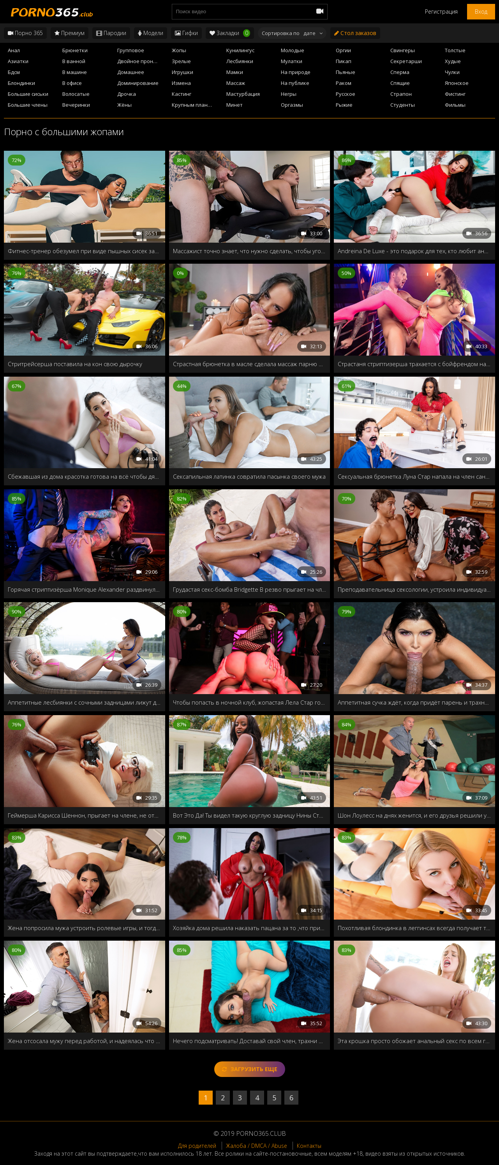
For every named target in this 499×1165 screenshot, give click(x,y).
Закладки (230, 33)
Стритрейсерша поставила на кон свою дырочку (75, 364)
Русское (345, 93)
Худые (453, 61)
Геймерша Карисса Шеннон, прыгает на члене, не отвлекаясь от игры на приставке (84, 815)
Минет (234, 104)
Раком (343, 82)
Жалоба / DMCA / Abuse (256, 1145)
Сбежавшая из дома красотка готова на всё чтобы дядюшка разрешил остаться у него (84, 476)
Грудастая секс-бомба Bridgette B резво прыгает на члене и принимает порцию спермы (249, 589)
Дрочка (126, 93)
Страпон (401, 93)
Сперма (399, 72)
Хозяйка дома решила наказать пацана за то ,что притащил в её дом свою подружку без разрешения (249, 928)
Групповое (130, 50)
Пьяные (345, 72)
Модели (150, 33)
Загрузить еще (249, 1069)
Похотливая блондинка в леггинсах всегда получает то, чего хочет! (414, 928)
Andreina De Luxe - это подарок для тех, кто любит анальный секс (414, 251)
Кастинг (181, 93)
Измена (181, 82)
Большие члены (28, 104)
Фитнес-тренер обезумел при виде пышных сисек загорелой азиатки (84, 251)
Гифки (186, 33)
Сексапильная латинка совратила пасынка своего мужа (249, 476)
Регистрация (441, 11)
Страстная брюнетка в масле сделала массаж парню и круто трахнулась (249, 364)
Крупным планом (193, 104)
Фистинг (455, 93)
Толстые (455, 50)
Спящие (400, 82)
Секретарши (406, 61)
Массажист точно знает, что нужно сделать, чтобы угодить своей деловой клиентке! (249, 251)
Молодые (292, 50)
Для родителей (197, 1145)
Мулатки (291, 61)
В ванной (73, 61)
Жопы (179, 50)
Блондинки (21, 82)
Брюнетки (75, 50)
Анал (14, 50)
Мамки (234, 72)
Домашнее (130, 72)
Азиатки (18, 61)
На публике (295, 82)
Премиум (70, 33)
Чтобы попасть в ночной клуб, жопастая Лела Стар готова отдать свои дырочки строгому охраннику (249, 702)
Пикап (343, 61)
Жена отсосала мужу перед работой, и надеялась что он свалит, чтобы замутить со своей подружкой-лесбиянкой (84, 1041)
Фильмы (455, 104)
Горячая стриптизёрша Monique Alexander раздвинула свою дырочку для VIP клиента (84, 589)
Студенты (402, 104)
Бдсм (14, 72)
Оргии (343, 50)
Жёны (124, 104)
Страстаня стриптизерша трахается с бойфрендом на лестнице (414, 364)
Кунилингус (240, 50)
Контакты (309, 1145)
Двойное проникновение (142, 61)
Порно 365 (25, 33)
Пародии (111, 33)
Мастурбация (243, 93)
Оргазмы (292, 104)
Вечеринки (76, 104)
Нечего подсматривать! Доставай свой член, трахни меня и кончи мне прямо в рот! (249, 1041)
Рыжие (344, 104)
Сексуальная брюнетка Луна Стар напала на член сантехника (414, 476)
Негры (288, 93)
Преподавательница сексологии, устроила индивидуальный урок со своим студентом (414, 589)
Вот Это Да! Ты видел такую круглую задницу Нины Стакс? (249, 815)
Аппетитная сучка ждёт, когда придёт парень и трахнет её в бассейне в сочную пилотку (414, 702)
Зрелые (181, 61)
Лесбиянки (239, 61)
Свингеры (402, 50)
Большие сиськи (28, 93)
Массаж (235, 82)
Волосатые (76, 93)
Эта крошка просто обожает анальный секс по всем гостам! (414, 1041)
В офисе (72, 82)
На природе (295, 72)
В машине (74, 72)
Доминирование (138, 82)
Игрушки (182, 72)
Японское (457, 82)
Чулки (452, 72)
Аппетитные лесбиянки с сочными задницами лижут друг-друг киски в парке (84, 702)
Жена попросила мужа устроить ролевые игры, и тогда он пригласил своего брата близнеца (84, 928)
